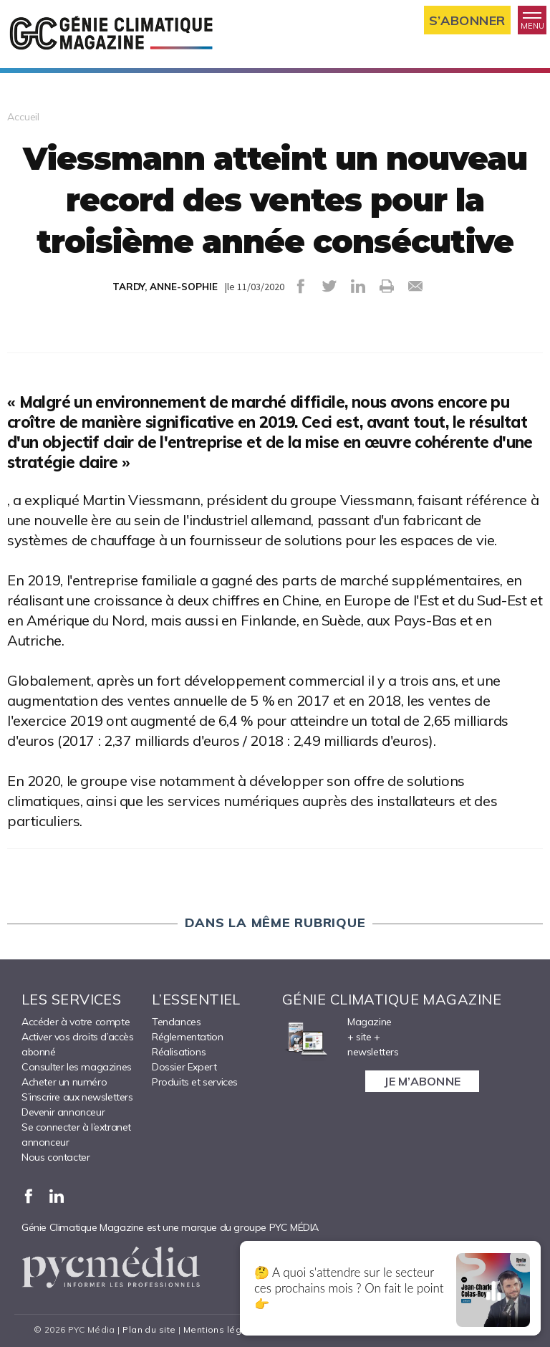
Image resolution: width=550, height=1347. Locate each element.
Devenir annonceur (63, 1112)
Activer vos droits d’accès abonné (77, 1044)
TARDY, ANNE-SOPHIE (165, 286)
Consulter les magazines (76, 1066)
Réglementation (187, 1036)
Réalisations (179, 1051)
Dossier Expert (184, 1066)
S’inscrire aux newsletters (77, 1096)
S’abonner (467, 20)
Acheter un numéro (64, 1081)
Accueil (23, 117)
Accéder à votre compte (75, 1021)
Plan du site (148, 1329)
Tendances (176, 1021)
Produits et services (195, 1081)
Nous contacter (55, 1157)
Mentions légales (222, 1329)
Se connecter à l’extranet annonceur (76, 1135)
